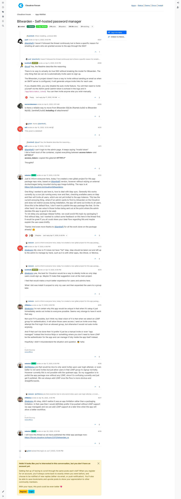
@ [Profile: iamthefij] (29, 43)
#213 (99, 246)
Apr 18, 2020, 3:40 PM (47, 398)
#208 (99, 63)
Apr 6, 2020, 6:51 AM (51, 104)
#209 (99, 104)
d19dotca (28, 305)
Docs (154, 5)
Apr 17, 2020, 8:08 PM (47, 305)
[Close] (98, 463)
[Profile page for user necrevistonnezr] (20, 106)
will (26, 127)
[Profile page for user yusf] (20, 41)
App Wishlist (41, 26)
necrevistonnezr (31, 104)
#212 (99, 175)
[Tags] (3, 12)
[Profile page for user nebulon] (20, 177)
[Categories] (3, 3)
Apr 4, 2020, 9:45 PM (43, 40)
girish (30, 124)
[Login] (178, 3)
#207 (99, 40)
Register (23, 492)
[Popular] (3, 16)
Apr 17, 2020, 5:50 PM (51, 175)
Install (160, 5)
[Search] (3, 26)
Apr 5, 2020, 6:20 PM (53, 63)
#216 (99, 363)
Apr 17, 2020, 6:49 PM (42, 246)
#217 (99, 398)
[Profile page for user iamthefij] (20, 64)
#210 (99, 127)
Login (31, 492)
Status (140, 5)
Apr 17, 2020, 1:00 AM (42, 146)
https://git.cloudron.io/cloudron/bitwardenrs (44, 187)
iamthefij (31, 36)
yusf (26, 40)
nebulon (28, 175)
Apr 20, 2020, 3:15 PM (52, 431)
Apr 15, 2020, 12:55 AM (43, 127)
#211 (99, 146)
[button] (3, 491)
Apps (133, 5)
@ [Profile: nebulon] (29, 250)
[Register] (178, 7)
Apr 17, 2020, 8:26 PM (51, 363)
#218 (99, 431)
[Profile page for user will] (20, 129)
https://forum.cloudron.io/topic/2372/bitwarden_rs (47, 437)
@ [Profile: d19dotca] (30, 367)
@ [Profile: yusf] (27, 66)
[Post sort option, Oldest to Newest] (117, 37)
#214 (99, 270)
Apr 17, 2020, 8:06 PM (53, 270)
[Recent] (3, 7)
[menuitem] (178, 3)
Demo (147, 5)
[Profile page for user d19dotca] (20, 306)
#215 (99, 305)
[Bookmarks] (3, 21)
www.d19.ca (29, 352)
